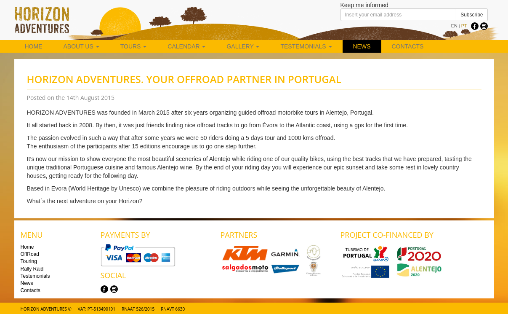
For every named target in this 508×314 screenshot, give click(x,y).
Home (34, 46)
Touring (29, 261)
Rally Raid (32, 269)
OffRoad (30, 254)
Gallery (242, 46)
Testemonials (306, 46)
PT (464, 25)
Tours (133, 46)
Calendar (186, 46)
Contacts (408, 46)
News (362, 46)
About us (81, 46)
